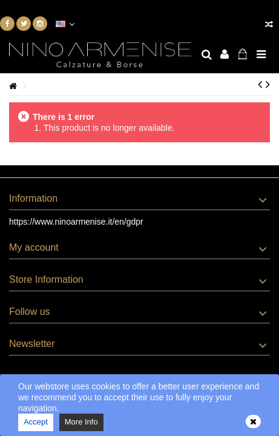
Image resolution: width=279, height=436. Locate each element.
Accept (36, 421)
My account (34, 247)
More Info (81, 421)
